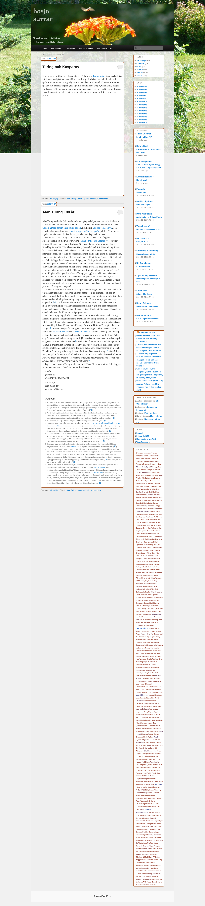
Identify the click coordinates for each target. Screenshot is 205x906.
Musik (139, 66)
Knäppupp (139, 667)
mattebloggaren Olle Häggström (85, 231)
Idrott (152, 625)
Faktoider (140, 189)
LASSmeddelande (142, 687)
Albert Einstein (146, 458)
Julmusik (157, 653)
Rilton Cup (157, 790)
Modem (150, 734)
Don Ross (157, 545)
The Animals (142, 843)
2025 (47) (141, 86)
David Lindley (153, 536)
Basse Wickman (141, 489)
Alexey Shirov (156, 464)
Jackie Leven (140, 631)
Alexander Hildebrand (151, 461)
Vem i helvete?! (143, 226)
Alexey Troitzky (142, 467)
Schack (93, 199)
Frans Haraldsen (156, 572)
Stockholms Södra (142, 829)
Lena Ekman (156, 689)
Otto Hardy (139, 756)
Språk (138, 824)
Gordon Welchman (81, 331)
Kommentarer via (146, 439)
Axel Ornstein (140, 483)
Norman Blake (149, 742)
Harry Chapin (146, 614)
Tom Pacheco (157, 848)
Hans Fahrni (153, 611)
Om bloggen (56, 48)
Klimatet (153, 664)
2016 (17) (141, 111)
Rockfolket (139, 798)
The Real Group (152, 843)
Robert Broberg (141, 792)
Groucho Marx (148, 600)
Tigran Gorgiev (154, 846)
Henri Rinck (156, 614)
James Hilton (145, 634)
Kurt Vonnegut (149, 676)
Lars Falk (153, 678)
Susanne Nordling (142, 832)
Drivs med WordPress (102, 896)
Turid (146, 857)
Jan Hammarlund (157, 634)
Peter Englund (141, 767)
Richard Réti (140, 790)
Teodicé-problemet (142, 840)
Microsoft (146, 731)
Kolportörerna (148, 667)
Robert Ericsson (153, 792)
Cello (137, 520)
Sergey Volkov (141, 815)
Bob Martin (144, 503)
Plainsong (156, 770)
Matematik (155, 720)
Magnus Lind (153, 709)
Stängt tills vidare (144, 294)
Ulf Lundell (147, 860)
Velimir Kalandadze (142, 868)
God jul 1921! (142, 242)
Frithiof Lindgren (156, 578)
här (106, 460)
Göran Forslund (156, 592)
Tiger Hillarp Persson (146, 275)
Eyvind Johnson (147, 564)
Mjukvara (144, 734)
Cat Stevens (158, 517)
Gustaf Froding (141, 608)
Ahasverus (152, 455)
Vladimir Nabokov (152, 876)
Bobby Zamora (153, 503)
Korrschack (151, 670)
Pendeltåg (139, 765)
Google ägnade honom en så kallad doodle (61, 228)
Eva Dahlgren (150, 561)
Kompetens (157, 667)
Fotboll (144, 570)
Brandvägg (156, 506)
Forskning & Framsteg (147, 251)
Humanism (154, 622)
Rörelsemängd (141, 804)
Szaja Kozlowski (155, 835)
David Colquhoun (144, 201)
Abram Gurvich (151, 453)
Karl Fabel (150, 656)
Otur (145, 756)
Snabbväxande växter (145, 254)
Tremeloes (152, 854)
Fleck (153, 567)
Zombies (153, 885)
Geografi (139, 586)
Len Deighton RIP (144, 137)
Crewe (145, 528)
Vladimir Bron (140, 876)
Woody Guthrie (157, 879)
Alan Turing (71, 199)
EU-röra (142, 561)
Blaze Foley (155, 500)
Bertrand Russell (141, 495)
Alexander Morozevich (143, 464)
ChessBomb (155, 520)
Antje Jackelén (153, 475)
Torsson (148, 851)
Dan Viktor (156, 531)
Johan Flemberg (147, 639)
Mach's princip (152, 706)
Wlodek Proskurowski (143, 879)
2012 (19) (141, 122)
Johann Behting (148, 642)
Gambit (150, 581)
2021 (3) (141, 95)
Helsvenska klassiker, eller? (148, 229)
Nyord (149, 745)
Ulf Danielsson (143, 263)
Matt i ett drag (150, 413)
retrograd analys (141, 787)
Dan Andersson (153, 528)
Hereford (139, 617)
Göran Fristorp (141, 595)
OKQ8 (161, 745)
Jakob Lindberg (150, 631)
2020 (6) (141, 98)
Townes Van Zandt (142, 854)
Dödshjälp (149, 545)
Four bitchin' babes (153, 570)
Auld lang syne (155, 481)
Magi (159, 706)
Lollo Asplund (148, 701)
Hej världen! (141, 180)
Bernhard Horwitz (142, 492)
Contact (158, 525)
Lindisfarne (140, 698)
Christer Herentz (141, 522)
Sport (161, 821)
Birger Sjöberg (153, 497)
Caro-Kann (149, 517)
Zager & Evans (157, 882)
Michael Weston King (149, 728)
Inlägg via (142, 436)
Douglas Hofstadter (142, 550)
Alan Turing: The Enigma (93, 241)
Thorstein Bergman (142, 846)
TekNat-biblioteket (155, 837)
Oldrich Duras (149, 748)
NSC (137, 745)
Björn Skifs (146, 500)
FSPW (138, 581)
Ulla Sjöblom (140, 862)
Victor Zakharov (152, 871)
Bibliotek (157, 495)
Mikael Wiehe (154, 731)
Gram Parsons (158, 597)
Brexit (150, 508)
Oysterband (151, 756)
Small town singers (152, 821)
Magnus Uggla (153, 712)
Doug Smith (146, 547)
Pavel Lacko (154, 762)
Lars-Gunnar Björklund (143, 684)
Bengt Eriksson (143, 303)
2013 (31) (141, 120)
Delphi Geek (142, 146)
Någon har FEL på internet (151, 740)
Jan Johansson (141, 637)
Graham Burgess (147, 597)
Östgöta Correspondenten (145, 753)
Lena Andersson (146, 689)
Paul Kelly (152, 759)
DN (145, 545)
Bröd (160, 508)
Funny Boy (144, 581)
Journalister (156, 650)
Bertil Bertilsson (154, 492)
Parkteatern (145, 759)
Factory (138, 567)
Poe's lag (139, 773)
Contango (139, 528)
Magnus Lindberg (142, 712)
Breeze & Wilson (141, 508)
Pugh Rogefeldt (149, 781)
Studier (139, 72)
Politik (149, 773)
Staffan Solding (145, 824)
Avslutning (141, 192)
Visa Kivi (145, 874)
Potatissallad (140, 776)
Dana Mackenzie (144, 214)
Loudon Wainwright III (151, 703)
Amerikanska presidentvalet (150, 470)
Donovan (139, 547)
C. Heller (145, 514)
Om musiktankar (86, 48)
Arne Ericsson (155, 478)
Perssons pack (157, 765)
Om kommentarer (104, 48)
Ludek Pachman (141, 706)
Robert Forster (141, 795)
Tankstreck (144, 837)
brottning (152, 511)
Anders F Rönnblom (143, 472)
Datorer (149, 533)
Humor (138, 625)
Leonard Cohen (157, 692)
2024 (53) (141, 89)
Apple (161, 475)
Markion (148, 717)
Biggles (138, 497)
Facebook (157, 564)
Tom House (140, 848)
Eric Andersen (149, 556)
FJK (149, 567)
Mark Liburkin (140, 717)
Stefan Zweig (140, 826)
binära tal (145, 497)
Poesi (144, 773)
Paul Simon (146, 762)
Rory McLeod (150, 804)
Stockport (152, 829)
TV (154, 857)
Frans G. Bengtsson (143, 572)
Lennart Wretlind (141, 692)
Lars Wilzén (157, 681)
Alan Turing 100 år (58, 212)
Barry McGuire (156, 486)
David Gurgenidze (142, 536)
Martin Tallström (145, 720)
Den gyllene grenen (146, 542)
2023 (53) (141, 92)
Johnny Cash (149, 648)
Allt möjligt (54, 199)
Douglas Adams (156, 547)
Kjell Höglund (148, 662)
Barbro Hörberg (145, 486)
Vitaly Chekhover (154, 874)
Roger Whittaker (141, 801)
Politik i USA (156, 773)
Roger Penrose (156, 798)
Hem (45, 48)
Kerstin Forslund (152, 659)
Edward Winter (146, 553)
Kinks (160, 659)
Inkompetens (142, 628)
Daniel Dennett (141, 533)
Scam (142, 809)
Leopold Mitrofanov (155, 695)
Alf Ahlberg (153, 467)
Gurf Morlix (154, 606)
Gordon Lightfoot (152, 595)
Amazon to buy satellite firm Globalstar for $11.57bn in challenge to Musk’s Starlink (148, 348)
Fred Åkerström (141, 575)
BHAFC (150, 495)
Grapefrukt (139, 600)
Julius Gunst (149, 653)
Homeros (147, 622)
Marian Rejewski (61, 331)
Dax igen (155, 539)
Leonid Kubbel (142, 695)
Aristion (138, 478)
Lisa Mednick (155, 698)
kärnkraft (157, 656)
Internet (151, 628)
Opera (159, 751)
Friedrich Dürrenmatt (143, 578)
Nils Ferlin (140, 742)
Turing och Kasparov (60, 67)
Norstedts (157, 742)
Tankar (139, 75)
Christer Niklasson (153, 522)
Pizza (145, 770)
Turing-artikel (99, 76)
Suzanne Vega (153, 832)
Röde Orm (147, 798)
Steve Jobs (157, 826)
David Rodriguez (146, 539)
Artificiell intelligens (142, 481)
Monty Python (148, 737)
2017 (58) (141, 108)
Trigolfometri (140, 857)
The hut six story (97, 473)
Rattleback (139, 784)
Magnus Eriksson (142, 709)
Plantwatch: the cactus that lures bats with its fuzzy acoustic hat (148, 339)
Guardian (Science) (148, 332)
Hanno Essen (144, 611)
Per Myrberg (147, 765)
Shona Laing (150, 815)
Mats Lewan (148, 723)
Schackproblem (142, 812)
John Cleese (147, 645)
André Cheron (156, 472)
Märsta (154, 717)
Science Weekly (154, 812)
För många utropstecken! (147, 319)
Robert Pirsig (150, 795)
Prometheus (151, 779)
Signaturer (145, 818)
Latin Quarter (152, 687)
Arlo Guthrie (146, 478)
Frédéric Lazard (152, 575)
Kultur (152, 673)
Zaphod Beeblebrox (142, 885)
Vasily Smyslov (156, 865)
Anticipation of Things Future (149, 217)
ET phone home (143, 266)
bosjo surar (147, 506)
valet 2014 (147, 865)
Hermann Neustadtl (149, 620)
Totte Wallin (155, 851)
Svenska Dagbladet (142, 835)
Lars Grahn (141, 291)
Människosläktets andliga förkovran (148, 714)
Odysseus (155, 745)
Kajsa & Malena (141, 656)
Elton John (155, 553)
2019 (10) (141, 101)
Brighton (155, 508)
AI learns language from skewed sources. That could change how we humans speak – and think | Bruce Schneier (148, 360)
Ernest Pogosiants (149, 558)
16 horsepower (141, 453)
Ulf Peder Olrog (156, 860)
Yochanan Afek (141, 882)
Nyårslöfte (142, 745)
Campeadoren (153, 514)
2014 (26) (141, 117)
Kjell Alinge (140, 662)
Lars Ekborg (146, 678)
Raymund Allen (149, 784)
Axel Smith (149, 483)
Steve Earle (149, 826)
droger (152, 550)
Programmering (141, 779)
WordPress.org (143, 442)
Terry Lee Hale (154, 840)
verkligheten (154, 868)
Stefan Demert (156, 824)
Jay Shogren (151, 637)
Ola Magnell (140, 748)
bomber (73, 447)
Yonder (148, 882)
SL (144, 821)
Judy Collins (140, 653)
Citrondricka (151, 525)
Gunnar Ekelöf (149, 603)
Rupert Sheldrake (150, 806)
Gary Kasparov (83, 199)
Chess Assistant (145, 520)
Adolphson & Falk (142, 455)
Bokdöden (139, 506)
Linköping (147, 698)
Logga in (140, 433)
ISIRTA (157, 628)
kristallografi (140, 673)
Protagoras (140, 781)
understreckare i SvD (102, 228)
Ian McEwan (145, 625)
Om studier (70, 48)
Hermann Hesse (147, 617)
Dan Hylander (148, 531)
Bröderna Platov (142, 511)
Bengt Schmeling (153, 489)
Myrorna (139, 740)
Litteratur (140, 63)
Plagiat (150, 770)
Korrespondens (141, 670)
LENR (150, 692)
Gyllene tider (158, 608)
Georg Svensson (148, 586)
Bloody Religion (143, 205)
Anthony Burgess (142, 475)
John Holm (155, 645)
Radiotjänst (159, 781)
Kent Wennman (141, 659)
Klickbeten (146, 664)
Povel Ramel (149, 776)
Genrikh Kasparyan (149, 583)
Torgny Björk (140, 851)
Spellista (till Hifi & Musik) (147, 306)
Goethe (147, 592)
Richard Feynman (154, 787)
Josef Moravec (147, 650)
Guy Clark (150, 608)
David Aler (155, 533)
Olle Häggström (143, 161)
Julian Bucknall (143, 134)
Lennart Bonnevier (145, 177)
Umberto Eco (149, 862)
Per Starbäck (142, 238)
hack (137, 611)
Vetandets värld (141, 871)
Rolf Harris (151, 801)
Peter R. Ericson (151, 767)
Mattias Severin (143, 315)
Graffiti (138, 597)
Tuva (150, 857)
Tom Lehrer (148, 848)
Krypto (79, 490)
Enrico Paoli (140, 556)
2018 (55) (141, 105)
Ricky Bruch (149, 790)
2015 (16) (141, 114)
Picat (141, 770)
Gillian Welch (149, 589)
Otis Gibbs (157, 753)
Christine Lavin (141, 525)
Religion (158, 784)
